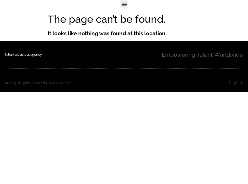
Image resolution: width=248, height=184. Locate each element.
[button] (124, 4)
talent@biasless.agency (23, 54)
